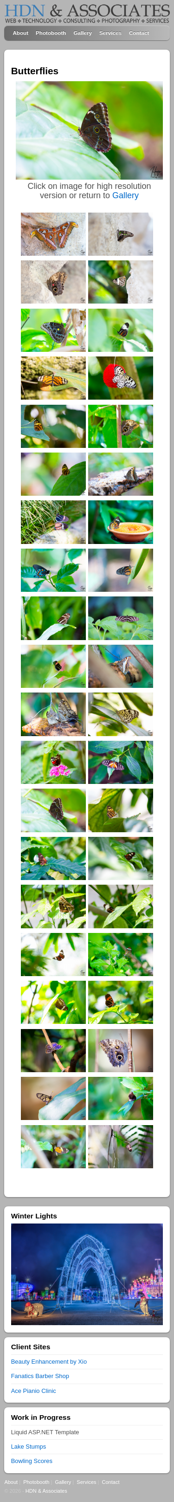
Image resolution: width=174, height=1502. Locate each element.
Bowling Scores (31, 1460)
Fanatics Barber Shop (40, 1376)
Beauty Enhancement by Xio (49, 1361)
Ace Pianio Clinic (33, 1390)
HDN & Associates (46, 1491)
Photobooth (51, 33)
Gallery (82, 33)
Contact (139, 33)
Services (110, 33)
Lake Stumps (28, 1446)
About (20, 33)
